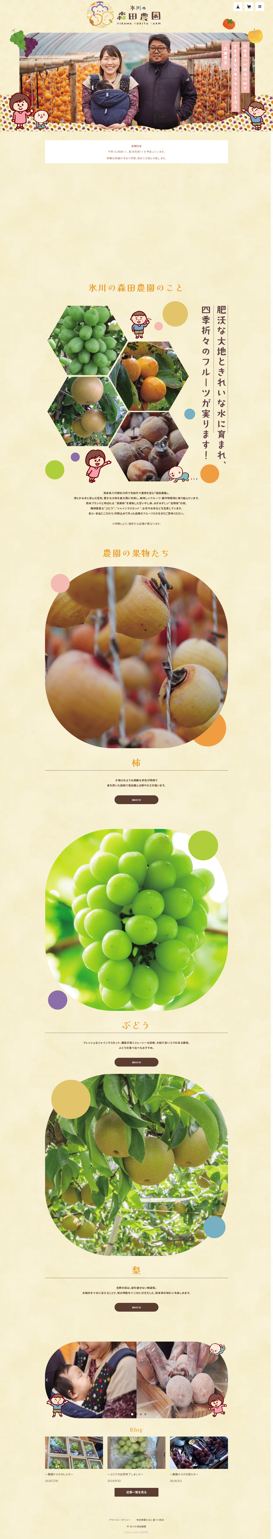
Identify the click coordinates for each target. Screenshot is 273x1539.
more (136, 800)
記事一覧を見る (136, 1492)
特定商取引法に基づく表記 (150, 1520)
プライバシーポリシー (120, 1520)
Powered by (136, 1532)
